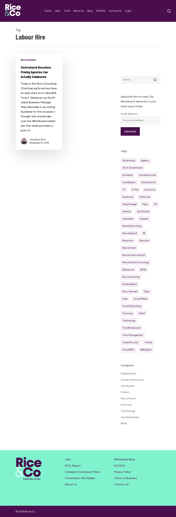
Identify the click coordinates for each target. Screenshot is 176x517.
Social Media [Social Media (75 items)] (140, 298)
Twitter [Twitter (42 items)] (148, 342)
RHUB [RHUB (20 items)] (143, 269)
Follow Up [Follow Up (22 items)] (144, 196)
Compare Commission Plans (82, 472)
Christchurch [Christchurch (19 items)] (148, 182)
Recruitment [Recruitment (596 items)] (129, 247)
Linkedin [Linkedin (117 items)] (143, 218)
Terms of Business (125, 478)
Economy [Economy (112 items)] (149, 189)
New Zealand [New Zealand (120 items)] (129, 233)
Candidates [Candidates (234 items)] (128, 182)
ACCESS (119, 465)
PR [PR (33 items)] (144, 233)
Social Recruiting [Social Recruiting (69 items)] (131, 306)
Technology (128, 411)
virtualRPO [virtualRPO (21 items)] (128, 349)
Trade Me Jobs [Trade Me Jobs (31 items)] (130, 342)
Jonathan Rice (37, 139)
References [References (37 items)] (128, 269)
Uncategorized (130, 417)
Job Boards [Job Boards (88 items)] (143, 211)
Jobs (68, 459)
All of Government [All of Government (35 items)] (132, 167)
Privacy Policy (122, 472)
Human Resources (132, 379)
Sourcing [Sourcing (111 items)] (127, 313)
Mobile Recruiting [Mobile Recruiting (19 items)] (131, 226)
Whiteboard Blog (124, 459)
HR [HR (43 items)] (155, 204)
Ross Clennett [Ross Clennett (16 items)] (130, 291)
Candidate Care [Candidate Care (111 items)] (147, 175)
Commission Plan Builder (80, 478)
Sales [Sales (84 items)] (147, 291)
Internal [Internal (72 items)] (126, 211)
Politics (125, 392)
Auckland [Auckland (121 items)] (127, 175)
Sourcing (126, 404)
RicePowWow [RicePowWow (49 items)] (129, 284)
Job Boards (128, 386)
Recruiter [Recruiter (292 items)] (144, 240)
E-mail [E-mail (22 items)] (135, 189)
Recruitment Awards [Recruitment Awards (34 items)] (133, 255)
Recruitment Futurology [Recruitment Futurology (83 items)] (135, 262)
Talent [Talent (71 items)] (141, 313)
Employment (128, 373)
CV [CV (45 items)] (124, 189)
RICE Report (73, 465)
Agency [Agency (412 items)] (145, 160)
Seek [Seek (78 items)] (125, 298)
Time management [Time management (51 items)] (132, 335)
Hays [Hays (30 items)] (145, 204)
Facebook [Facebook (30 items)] (127, 196)
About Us (71, 484)
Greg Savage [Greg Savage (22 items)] (129, 204)
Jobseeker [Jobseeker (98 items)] (128, 218)
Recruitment (28, 59)
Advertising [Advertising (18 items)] (128, 160)
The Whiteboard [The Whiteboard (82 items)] (131, 327)
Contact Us (121, 484)
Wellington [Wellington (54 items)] (146, 349)
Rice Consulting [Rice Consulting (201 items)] (131, 276)
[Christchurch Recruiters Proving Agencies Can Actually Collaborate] (39, 102)
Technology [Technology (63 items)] (129, 320)
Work (124, 423)
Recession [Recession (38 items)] (127, 240)
